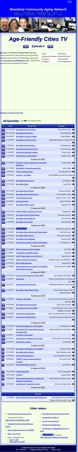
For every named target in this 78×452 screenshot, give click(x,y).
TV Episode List (18, 15)
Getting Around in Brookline (27, 152)
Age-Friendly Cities (28, 13)
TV (60, 13)
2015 (66, 437)
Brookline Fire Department (26, 305)
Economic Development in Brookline (30, 275)
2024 (11, 420)
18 (3, 305)
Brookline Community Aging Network (38, 9)
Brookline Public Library (25, 205)
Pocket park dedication (51, 425)
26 (3, 260)
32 (3, 236)
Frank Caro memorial (50, 421)
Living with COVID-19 (50, 417)
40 (3, 201)
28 (3, 253)
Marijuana (20, 279)
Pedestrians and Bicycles (25, 314)
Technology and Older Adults (27, 253)
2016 (62, 437)
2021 (23, 420)
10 (3, 342)
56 (3, 133)
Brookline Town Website (25, 218)
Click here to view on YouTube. (11, 113)
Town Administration (24, 198)
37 (3, 215)
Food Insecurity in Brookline (26, 308)
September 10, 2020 (17, 442)
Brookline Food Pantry (24, 133)
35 (3, 222)
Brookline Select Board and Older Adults (31, 232)
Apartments (51, 15)
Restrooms (42, 15)
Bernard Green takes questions (20, 414)
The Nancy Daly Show (24, 335)
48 (3, 168)
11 (3, 339)
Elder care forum (14, 434)
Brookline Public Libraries (26, 365)
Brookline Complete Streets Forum (55, 414)
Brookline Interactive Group (27, 149)
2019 (50, 437)
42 (3, 194)
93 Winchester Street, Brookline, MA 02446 (38, 448)
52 (3, 149)
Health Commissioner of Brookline (29, 326)
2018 (27, 420)
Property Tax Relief (23, 175)
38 (3, 212)
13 (3, 329)
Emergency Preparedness (26, 129)
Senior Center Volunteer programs (29, 338)
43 (3, 191)
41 (3, 198)
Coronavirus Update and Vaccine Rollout (31, 242)
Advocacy (17, 13)
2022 (19, 420)
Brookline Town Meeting (25, 145)
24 (3, 267)
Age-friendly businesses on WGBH (21, 430)
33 (3, 232)
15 (3, 317)
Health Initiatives (22, 371)
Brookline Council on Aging (26, 136)
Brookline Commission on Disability (29, 349)
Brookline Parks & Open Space (28, 215)
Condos (59, 15)
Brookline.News (22, 184)
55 (3, 136)
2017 (58, 437)
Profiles (55, 13)
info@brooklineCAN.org (39, 449)
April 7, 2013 (14, 440)
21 (3, 285)
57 (3, 130)
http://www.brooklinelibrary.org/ (16, 60)
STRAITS (19, 375)
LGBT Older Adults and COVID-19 (29, 256)
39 (3, 205)
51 (3, 152)
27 (3, 256)
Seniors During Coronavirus (26, 260)
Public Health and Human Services (29, 211)
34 (3, 229)
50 (3, 156)
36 (3, 218)
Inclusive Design (22, 201)
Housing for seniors (23, 342)
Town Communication (24, 172)
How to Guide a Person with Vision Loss (31, 397)
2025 (7, 420)
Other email (56, 449)
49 (3, 163)
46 (3, 175)
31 (3, 239)
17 (3, 308)
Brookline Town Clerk (24, 222)
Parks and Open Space (24, 356)
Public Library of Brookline (26, 156)
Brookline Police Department (27, 194)
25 (3, 263)
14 (3, 326)
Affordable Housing (23, 263)
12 (3, 335)
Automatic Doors (31, 15)
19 (3, 299)
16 (3, 314)
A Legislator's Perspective (26, 140)
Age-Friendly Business (43, 13)
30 (3, 243)
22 (3, 279)
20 (3, 290)
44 (3, 184)
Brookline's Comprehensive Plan (28, 168)
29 (3, 249)
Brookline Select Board (25, 181)
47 (3, 172)
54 (3, 140)
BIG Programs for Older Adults (28, 249)
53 (3, 146)
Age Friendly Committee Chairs (28, 384)
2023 (15, 420)
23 (3, 276)
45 (3, 181)
